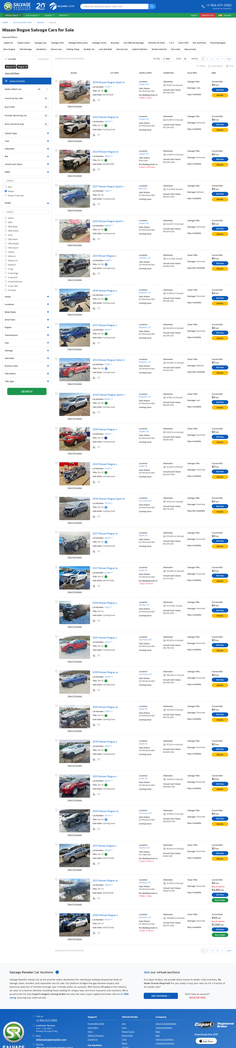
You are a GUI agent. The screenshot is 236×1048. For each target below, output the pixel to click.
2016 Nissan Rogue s (105, 291)
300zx (9, 218)
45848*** (108, 538)
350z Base (11, 226)
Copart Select (23, 42)
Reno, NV (143, 188)
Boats (124, 1043)
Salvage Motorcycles (78, 42)
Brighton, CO (145, 292)
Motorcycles (127, 1035)
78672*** (108, 121)
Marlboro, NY (145, 882)
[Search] (152, 6)
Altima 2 (10, 256)
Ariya (9, 269)
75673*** (108, 919)
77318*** (108, 364)
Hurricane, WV (145, 500)
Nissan (40, 22)
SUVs (124, 1027)
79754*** (108, 503)
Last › (229, 58)
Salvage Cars (40, 42)
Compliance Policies (165, 1043)
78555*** (108, 156)
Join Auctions (159, 996)
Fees (158, 1035)
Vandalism (41, 49)
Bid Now (220, 89)
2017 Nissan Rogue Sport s (108, 186)
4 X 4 (171, 42)
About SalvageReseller (166, 1023)
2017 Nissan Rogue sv (105, 533)
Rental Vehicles (159, 49)
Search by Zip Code (14, 98)
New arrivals (190, 49)
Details (220, 95)
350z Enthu (12, 230)
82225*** (108, 295)
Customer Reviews (164, 1027)
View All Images (74, 106)
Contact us (93, 1039)
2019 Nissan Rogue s (105, 603)
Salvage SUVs (57, 42)
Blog (158, 1031)
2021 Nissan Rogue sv (105, 880)
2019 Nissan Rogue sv (105, 672)
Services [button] (63, 15)
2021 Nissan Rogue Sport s (108, 221)
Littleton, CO (145, 257)
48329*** (108, 850)
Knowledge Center (96, 1023)
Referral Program (96, 1035)
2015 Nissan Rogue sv (105, 707)
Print (230, 66)
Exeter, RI (143, 466)
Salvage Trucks (99, 42)
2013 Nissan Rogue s (105, 776)
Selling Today (73, 49)
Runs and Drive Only (14, 124)
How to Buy (93, 1027)
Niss (8, 187)
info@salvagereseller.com (51, 1040)
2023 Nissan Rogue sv (105, 152)
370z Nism (11, 239)
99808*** (108, 225)
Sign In (194, 15)
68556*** (108, 399)
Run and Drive (199, 42)
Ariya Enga (11, 273)
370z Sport (11, 247)
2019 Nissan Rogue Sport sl (108, 82)
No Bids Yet (89, 49)
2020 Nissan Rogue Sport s (108, 395)
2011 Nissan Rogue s (104, 256)
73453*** (108, 434)
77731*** (108, 86)
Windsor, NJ (144, 604)
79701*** (108, 468)
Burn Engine (9, 49)
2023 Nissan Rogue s (105, 464)
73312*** (108, 607)
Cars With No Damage (133, 42)
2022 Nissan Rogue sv (105, 117)
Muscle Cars (122, 49)
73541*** (108, 190)
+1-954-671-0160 (218, 5)
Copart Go (8, 42)
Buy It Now (10, 107)
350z (8, 222)
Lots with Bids (105, 49)
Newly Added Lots (13, 89)
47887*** (108, 711)
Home (5, 22)
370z (8, 235)
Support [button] (49, 15)
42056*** (108, 572)
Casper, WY (144, 84)
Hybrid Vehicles (139, 49)
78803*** (108, 885)
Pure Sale (175, 49)
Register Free (197, 997)
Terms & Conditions (165, 1039)
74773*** (108, 815)
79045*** (108, 676)
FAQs (90, 1031)
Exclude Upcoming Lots (16, 115)
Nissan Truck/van (14, 195)
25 (185, 58)
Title (167, 58)
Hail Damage (26, 49)
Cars (124, 1023)
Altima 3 (10, 265)
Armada (10, 290)
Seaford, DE (144, 847)
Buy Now (115, 42)
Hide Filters (43, 59)
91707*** (108, 329)
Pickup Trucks (128, 1031)
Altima (9, 252)
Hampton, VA (145, 917)
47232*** (108, 642)
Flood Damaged (217, 42)
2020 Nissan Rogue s (105, 915)
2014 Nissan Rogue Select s (109, 360)
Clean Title (183, 42)
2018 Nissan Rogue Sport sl (109, 499)
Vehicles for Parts (156, 42)
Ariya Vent (11, 286)
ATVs (124, 1039)
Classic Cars (56, 49)
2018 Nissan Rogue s (105, 742)
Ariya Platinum (13, 281)
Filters (200, 66)
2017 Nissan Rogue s (105, 325)
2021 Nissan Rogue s (105, 638)
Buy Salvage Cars (22, 22)
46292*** (108, 780)
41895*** (108, 746)
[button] (12, 15)
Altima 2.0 (11, 260)
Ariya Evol (11, 277)
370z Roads (12, 243)
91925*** (108, 260)
